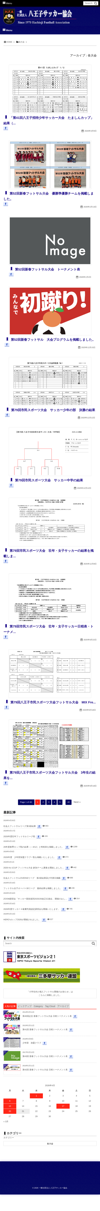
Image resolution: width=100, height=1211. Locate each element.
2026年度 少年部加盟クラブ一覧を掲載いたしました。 (29, 874)
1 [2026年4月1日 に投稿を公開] (36, 1112)
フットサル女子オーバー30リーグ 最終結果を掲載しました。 (32, 905)
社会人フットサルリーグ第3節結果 (19, 842)
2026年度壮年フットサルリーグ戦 (19, 853)
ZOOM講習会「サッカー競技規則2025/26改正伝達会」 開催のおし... (35, 915)
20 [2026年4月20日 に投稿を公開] (10, 1128)
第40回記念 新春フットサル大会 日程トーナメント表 (47, 1032)
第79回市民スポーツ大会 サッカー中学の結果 (52, 491)
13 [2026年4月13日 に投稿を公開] (10, 1122)
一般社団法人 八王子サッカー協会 (53, 1204)
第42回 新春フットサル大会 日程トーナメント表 (45, 1086)
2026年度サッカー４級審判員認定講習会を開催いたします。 (31, 925)
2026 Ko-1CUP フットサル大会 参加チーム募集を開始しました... (33, 884)
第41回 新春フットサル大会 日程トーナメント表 (45, 1046)
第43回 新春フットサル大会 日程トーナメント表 (45, 1073)
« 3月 (5, 1138)
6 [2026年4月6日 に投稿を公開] (9, 1117)
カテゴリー (8, 1154)
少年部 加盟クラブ (31, 1059)
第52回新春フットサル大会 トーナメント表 (50, 269)
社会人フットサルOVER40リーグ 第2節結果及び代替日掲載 (31, 894)
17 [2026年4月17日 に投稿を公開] (63, 1122)
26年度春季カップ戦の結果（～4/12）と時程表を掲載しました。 (33, 863)
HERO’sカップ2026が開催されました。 (21, 936)
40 (68, 818)
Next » (77, 818)
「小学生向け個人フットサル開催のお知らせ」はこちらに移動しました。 (50, 1010)
